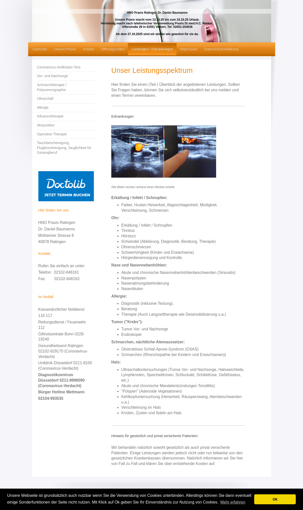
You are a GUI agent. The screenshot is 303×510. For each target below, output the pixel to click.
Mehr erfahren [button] (232, 502)
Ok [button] (275, 499)
